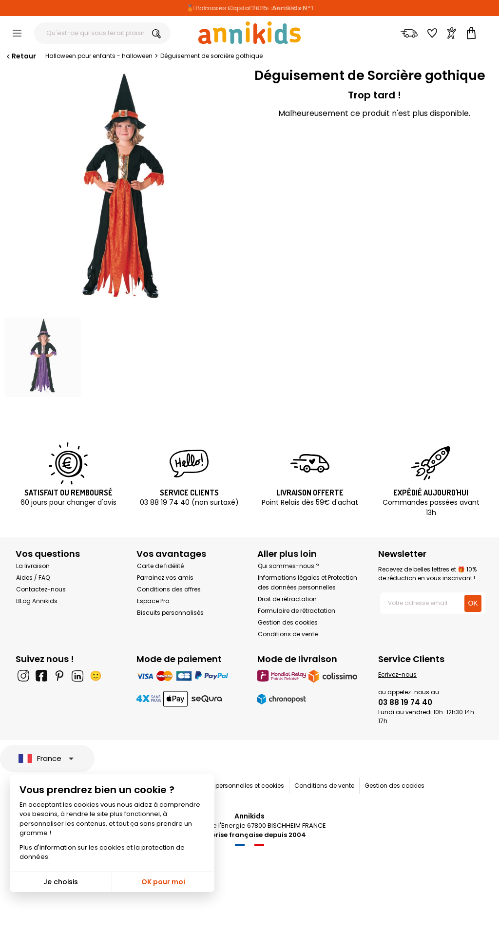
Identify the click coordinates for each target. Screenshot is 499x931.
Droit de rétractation (287, 599)
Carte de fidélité (160, 566)
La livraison (33, 566)
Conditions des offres (169, 589)
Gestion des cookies (288, 622)
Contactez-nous (41, 589)
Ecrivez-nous (397, 674)
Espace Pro (153, 601)
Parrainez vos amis (165, 577)
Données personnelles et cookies (236, 785)
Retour (20, 56)
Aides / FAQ (33, 577)
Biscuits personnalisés (170, 612)
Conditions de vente (288, 634)
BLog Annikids (37, 601)
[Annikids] (249, 32)
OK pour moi (163, 882)
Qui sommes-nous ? (288, 566)
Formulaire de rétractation (296, 611)
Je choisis (60, 882)
